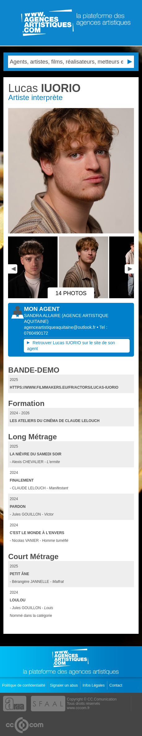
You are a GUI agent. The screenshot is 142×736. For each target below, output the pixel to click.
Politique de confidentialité (24, 685)
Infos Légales (94, 685)
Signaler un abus (64, 685)
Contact (116, 685)
